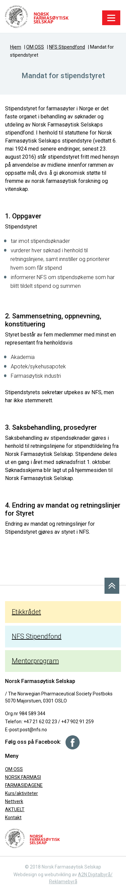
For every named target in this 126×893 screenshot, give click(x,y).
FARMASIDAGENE (24, 785)
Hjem (15, 47)
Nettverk (14, 801)
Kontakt (13, 817)
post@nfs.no (33, 729)
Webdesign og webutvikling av (45, 874)
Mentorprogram (35, 661)
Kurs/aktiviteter (21, 793)
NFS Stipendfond (67, 47)
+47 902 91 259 (77, 721)
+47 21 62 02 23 (40, 721)
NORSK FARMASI (23, 777)
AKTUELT (15, 809)
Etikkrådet (26, 612)
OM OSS (35, 47)
